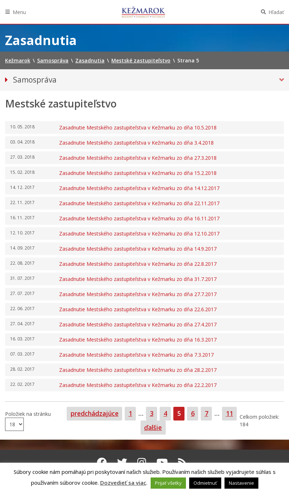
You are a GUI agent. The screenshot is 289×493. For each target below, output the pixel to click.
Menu (19, 12)
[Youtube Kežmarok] (162, 462)
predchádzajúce (95, 413)
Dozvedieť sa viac (123, 482)
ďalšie (153, 427)
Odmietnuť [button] (205, 483)
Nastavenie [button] (241, 483)
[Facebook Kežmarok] (102, 462)
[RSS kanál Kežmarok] (182, 462)
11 (231, 413)
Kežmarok (143, 12)
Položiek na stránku (28, 413)
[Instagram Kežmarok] (141, 462)
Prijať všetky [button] (168, 483)
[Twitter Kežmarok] (122, 462)
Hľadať (276, 12)
